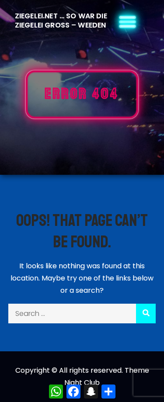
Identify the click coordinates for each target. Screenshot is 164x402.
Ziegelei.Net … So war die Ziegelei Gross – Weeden (61, 20)
